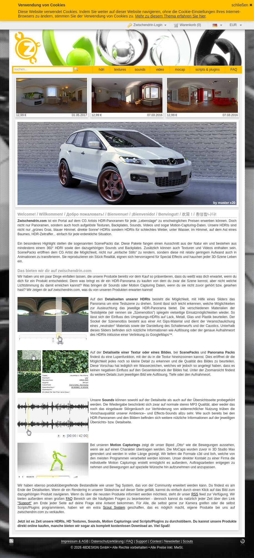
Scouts (188, 541)
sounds (140, 69)
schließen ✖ (242, 5)
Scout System (114, 508)
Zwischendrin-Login (148, 24)
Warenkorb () (187, 25)
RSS (194, 494)
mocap (180, 69)
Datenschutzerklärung (107, 541)
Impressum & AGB (75, 541)
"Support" (24, 503)
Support (141, 541)
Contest (155, 541)
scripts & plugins (207, 69)
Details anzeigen (51, 95)
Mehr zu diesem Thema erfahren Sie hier (170, 16)
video (160, 69)
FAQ (233, 69)
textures (120, 69)
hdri (101, 69)
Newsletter (172, 541)
